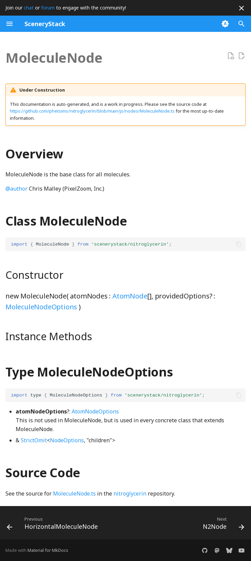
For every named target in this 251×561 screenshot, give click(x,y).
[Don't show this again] (241, 8)
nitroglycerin (129, 493)
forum (48, 7)
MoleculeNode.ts (74, 493)
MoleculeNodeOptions (41, 306)
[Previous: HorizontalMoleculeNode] (53, 524)
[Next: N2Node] (222, 524)
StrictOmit (34, 440)
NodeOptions (67, 440)
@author (16, 188)
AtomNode (129, 296)
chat (29, 7)
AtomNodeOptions (95, 411)
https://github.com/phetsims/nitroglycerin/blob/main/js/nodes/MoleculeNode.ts (92, 111)
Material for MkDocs (48, 550)
